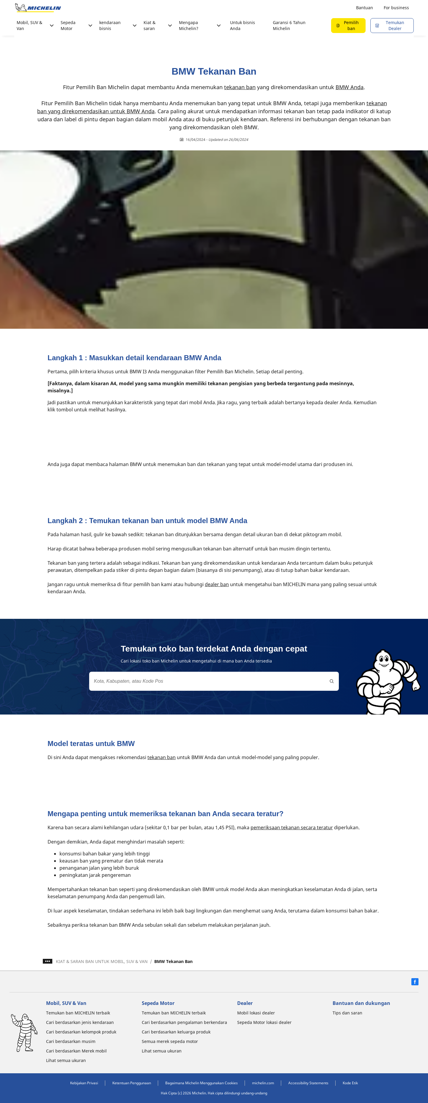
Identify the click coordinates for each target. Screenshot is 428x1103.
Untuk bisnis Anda (242, 25)
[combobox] (214, 681)
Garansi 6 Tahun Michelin (289, 25)
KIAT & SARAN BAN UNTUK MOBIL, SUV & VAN (102, 961)
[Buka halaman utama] (38, 7)
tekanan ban (240, 87)
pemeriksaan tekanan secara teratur (292, 827)
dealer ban (217, 584)
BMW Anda (350, 87)
